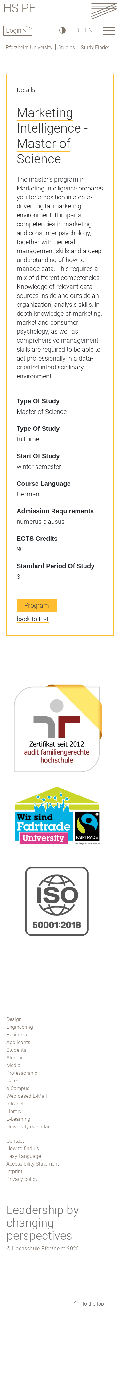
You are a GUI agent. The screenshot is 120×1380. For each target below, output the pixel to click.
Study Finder (95, 47)
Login (14, 30)
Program (36, 605)
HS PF (19, 9)
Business (16, 1035)
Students (16, 1050)
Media (13, 1065)
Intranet (15, 1104)
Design (14, 1019)
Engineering (19, 1027)
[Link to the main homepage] (104, 11)
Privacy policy (22, 1179)
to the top (92, 1304)
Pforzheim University (29, 47)
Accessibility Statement (32, 1164)
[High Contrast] (62, 30)
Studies (66, 47)
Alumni (14, 1058)
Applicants (18, 1042)
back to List (33, 619)
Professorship (21, 1073)
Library (14, 1111)
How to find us (22, 1148)
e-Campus (17, 1088)
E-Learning (18, 1119)
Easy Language (23, 1156)
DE (79, 30)
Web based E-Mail (26, 1096)
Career (13, 1081)
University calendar (28, 1127)
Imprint (14, 1171)
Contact (15, 1141)
